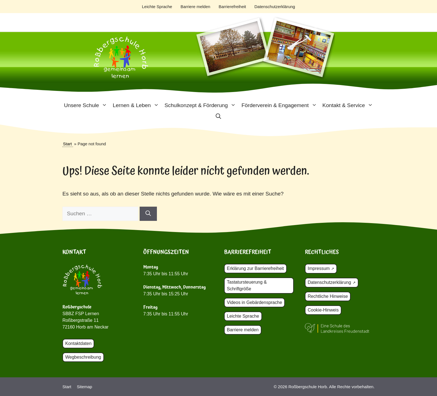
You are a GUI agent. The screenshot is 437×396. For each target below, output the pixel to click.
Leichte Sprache (157, 6)
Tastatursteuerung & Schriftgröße (247, 285)
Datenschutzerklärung (274, 6)
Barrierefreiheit (232, 6)
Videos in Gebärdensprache (254, 302)
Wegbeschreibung (83, 357)
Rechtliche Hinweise (328, 296)
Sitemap (84, 386)
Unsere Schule (87, 105)
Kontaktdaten (78, 343)
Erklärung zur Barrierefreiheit (255, 268)
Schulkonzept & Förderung (201, 105)
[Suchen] (148, 214)
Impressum (319, 268)
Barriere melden (195, 6)
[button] (218, 116)
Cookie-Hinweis (323, 310)
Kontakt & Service (349, 105)
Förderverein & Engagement (281, 105)
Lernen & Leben (137, 105)
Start (67, 143)
